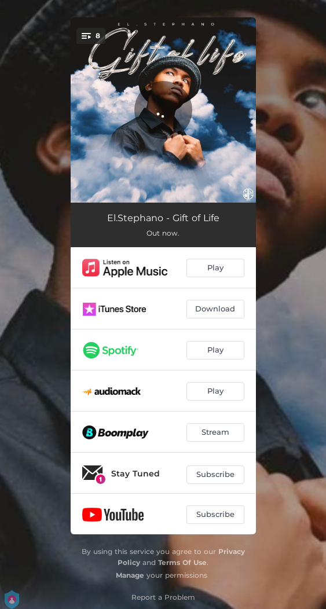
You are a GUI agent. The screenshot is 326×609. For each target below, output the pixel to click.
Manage (130, 575)
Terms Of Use (182, 562)
